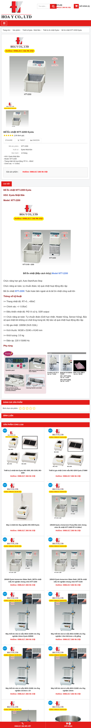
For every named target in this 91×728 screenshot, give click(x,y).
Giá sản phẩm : (12, 172)
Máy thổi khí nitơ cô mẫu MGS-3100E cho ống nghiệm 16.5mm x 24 (23, 689)
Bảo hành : (15, 153)
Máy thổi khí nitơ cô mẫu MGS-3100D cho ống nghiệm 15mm (68, 689)
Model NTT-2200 (60, 273)
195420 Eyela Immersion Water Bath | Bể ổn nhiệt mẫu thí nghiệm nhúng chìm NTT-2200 (22, 580)
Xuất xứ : (16, 150)
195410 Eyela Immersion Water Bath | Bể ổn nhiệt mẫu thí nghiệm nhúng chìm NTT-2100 (68, 580)
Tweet (21, 140)
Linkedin (35, 140)
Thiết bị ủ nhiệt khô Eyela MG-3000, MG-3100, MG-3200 (23, 472)
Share (9, 140)
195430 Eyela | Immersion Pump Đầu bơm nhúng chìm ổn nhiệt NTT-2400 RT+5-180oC (68, 526)
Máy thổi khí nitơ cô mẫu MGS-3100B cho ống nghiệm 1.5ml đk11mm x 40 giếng (68, 635)
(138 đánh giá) (19, 135)
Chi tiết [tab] (6, 184)
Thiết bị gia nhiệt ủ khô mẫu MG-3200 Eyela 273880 (68, 470)
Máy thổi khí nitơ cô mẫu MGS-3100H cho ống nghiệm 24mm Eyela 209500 (23, 635)
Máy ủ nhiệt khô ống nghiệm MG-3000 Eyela (22, 525)
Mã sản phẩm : (14, 146)
